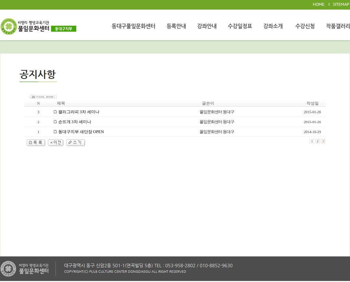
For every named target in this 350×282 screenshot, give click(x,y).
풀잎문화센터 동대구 (217, 111)
